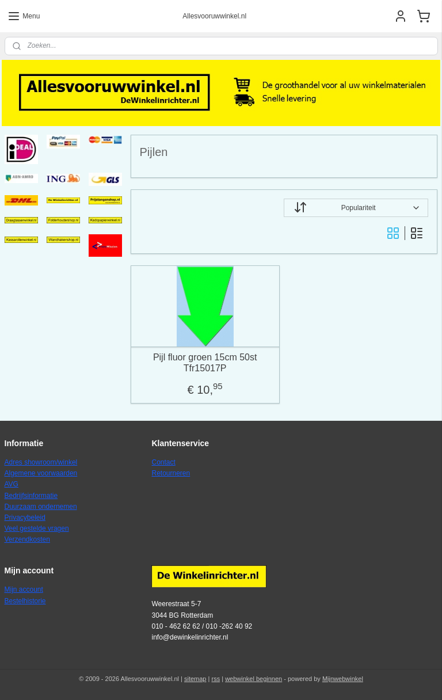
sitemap (195, 678)
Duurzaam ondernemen (41, 507)
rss (215, 678)
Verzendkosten (27, 539)
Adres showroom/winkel (41, 462)
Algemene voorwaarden (41, 473)
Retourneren (170, 473)
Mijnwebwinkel (342, 678)
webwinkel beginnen (253, 678)
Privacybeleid (25, 517)
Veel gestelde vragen (37, 528)
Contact (163, 462)
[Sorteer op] (356, 207)
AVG (11, 484)
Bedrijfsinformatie (31, 496)
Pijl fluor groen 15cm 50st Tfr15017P (205, 362)
